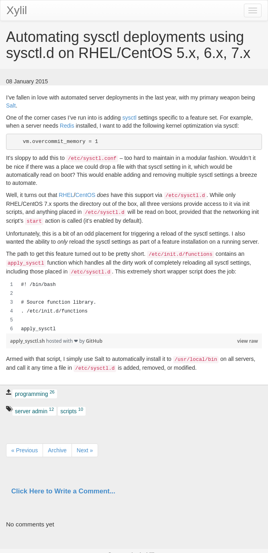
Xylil (16, 10)
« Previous (24, 450)
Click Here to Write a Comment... (63, 491)
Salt (11, 105)
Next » (85, 450)
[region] (134, 306)
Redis (67, 125)
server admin (34, 410)
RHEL (66, 195)
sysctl (130, 117)
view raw (247, 341)
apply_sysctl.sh (28, 341)
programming (35, 394)
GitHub (94, 341)
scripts (71, 410)
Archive (57, 450)
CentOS (86, 195)
